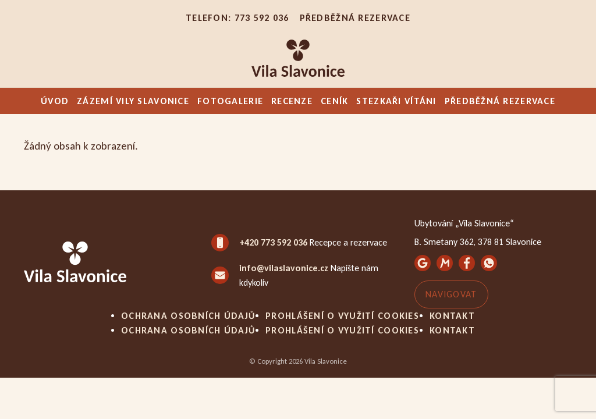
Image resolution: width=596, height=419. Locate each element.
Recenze (292, 100)
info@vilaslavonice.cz (283, 268)
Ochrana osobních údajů (188, 315)
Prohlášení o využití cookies (342, 315)
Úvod (55, 100)
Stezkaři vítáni (396, 100)
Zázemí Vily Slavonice (133, 100)
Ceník (334, 100)
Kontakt (452, 315)
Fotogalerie (230, 100)
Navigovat (451, 294)
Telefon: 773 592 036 (237, 17)
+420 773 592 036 (273, 242)
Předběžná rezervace (355, 17)
